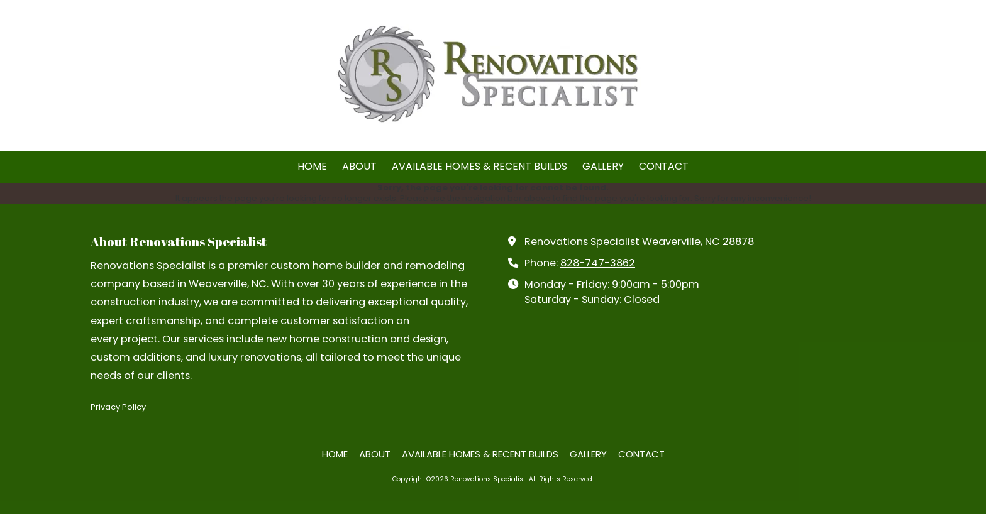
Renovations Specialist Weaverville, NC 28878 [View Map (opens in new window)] (639, 241)
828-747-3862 (597, 263)
